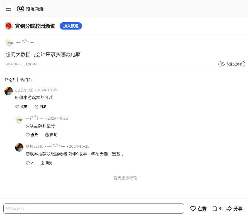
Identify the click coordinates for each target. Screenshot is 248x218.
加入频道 (71, 25)
